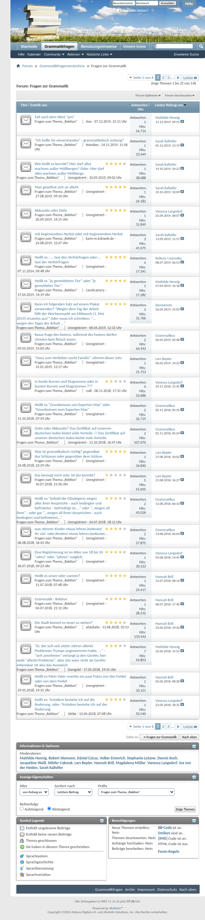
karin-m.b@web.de (100, 238)
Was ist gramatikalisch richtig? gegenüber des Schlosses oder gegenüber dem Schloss (68, 454)
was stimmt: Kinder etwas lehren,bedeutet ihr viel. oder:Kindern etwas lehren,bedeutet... (71, 531)
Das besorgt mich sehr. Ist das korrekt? (65, 475)
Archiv (130, 889)
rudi (89, 391)
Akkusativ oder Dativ (51, 210)
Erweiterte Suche (186, 54)
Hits (140, 109)
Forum (27, 66)
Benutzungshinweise (98, 46)
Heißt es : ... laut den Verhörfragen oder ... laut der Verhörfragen (68, 259)
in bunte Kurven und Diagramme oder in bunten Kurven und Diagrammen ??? (66, 383)
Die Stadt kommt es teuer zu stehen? (64, 622)
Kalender (34, 54)
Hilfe (189, 4)
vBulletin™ (116, 908)
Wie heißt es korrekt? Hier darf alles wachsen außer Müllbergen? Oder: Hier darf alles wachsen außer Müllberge (69, 168)
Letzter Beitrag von (171, 105)
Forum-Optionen (147, 95)
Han (89, 121)
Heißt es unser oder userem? (57, 575)
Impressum (146, 889)
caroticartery (95, 290)
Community (52, 54)
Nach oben (189, 737)
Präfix (102, 786)
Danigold (74, 669)
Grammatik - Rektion (51, 599)
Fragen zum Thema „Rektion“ (56, 121)
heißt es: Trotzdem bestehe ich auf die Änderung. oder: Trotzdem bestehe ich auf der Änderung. (71, 704)
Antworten (139, 105)
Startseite (29, 46)
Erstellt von (38, 105)
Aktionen (73, 54)
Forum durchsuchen (178, 95)
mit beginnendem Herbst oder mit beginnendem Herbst (79, 234)
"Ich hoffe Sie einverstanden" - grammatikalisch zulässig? (79, 140)
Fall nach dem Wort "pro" (55, 117)
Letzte (190, 78)
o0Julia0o (93, 627)
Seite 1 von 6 (143, 77)
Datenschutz (167, 889)
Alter (24, 786)
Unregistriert (77, 178)
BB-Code (165, 827)
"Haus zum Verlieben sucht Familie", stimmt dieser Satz (78, 358)
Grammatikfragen (59, 46)
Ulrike (72, 714)
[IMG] (163, 838)
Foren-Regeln (168, 851)
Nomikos (92, 145)
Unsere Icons (134, 46)
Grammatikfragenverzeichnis (62, 66)
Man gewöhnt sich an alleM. (57, 187)
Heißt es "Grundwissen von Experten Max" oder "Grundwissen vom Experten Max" (72, 407)
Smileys (164, 833)
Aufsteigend (31, 809)
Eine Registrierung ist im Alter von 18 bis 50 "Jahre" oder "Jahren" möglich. (69, 554)
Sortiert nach (64, 786)
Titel (24, 105)
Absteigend (58, 809)
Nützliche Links (98, 54)
